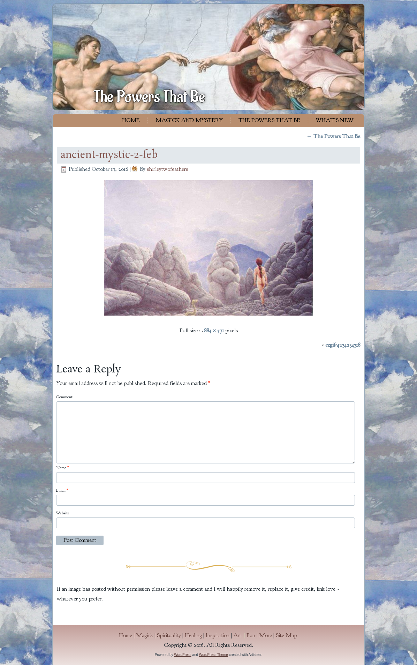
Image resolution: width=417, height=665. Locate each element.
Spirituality (169, 635)
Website (62, 513)
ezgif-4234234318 (342, 344)
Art (240, 635)
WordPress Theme (213, 655)
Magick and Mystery (189, 120)
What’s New (335, 120)
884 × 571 (214, 330)
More (265, 635)
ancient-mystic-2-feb (109, 155)
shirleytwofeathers (167, 169)
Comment (64, 397)
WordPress (182, 655)
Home (131, 120)
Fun (251, 635)
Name (62, 467)
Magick (144, 635)
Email (62, 490)
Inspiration (217, 635)
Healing (193, 635)
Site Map (286, 635)
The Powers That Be (149, 97)
